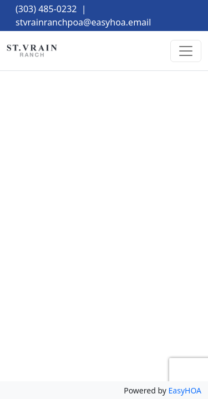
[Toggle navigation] (185, 51)
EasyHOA (185, 390)
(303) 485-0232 (46, 9)
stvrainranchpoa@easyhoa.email (83, 22)
